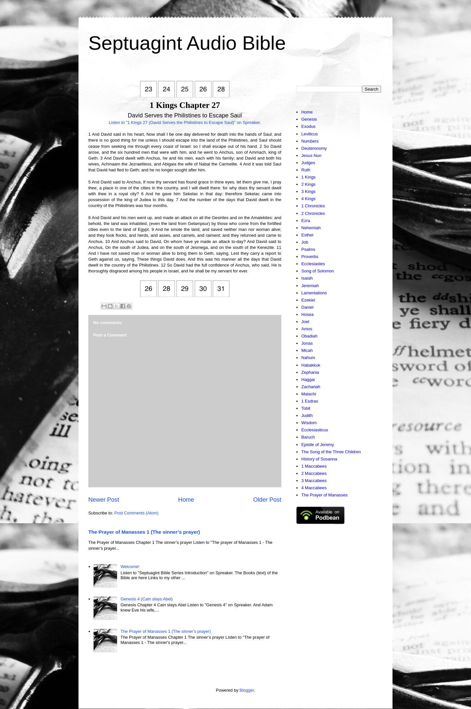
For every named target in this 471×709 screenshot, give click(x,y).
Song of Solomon (317, 270)
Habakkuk (310, 365)
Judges (308, 162)
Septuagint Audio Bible (187, 43)
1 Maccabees (313, 466)
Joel (305, 321)
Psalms (308, 249)
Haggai (308, 379)
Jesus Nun (311, 155)
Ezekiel (308, 300)
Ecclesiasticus (314, 429)
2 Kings (308, 184)
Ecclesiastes (313, 263)
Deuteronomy (314, 148)
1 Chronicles (313, 205)
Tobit (305, 408)
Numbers (310, 141)
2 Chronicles (313, 213)
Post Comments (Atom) (136, 512)
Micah (307, 350)
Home (186, 499)
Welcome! (129, 566)
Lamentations (314, 292)
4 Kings (308, 198)
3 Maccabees (313, 480)
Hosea (307, 314)
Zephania (310, 372)
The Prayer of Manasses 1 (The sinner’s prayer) (144, 532)
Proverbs (309, 256)
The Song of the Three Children (331, 451)
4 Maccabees (313, 487)
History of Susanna (319, 459)
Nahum (308, 357)
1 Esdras (309, 401)
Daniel (307, 307)
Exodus (308, 126)
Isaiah (307, 278)
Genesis (309, 119)
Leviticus (309, 133)
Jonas (307, 343)
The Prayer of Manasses (324, 495)
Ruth (305, 169)
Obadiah (309, 336)
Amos (306, 328)
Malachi (308, 393)
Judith (307, 415)
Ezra (305, 220)
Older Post (267, 499)
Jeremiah (310, 285)
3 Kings (308, 191)
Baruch (308, 437)
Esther (307, 235)
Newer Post (103, 499)
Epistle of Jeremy (317, 444)
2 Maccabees (313, 473)
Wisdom (309, 422)
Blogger (246, 690)
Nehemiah (311, 227)
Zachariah (310, 386)
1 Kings (308, 177)
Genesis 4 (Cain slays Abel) (146, 599)
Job (304, 242)
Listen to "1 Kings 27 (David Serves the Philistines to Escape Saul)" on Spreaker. (185, 122)
